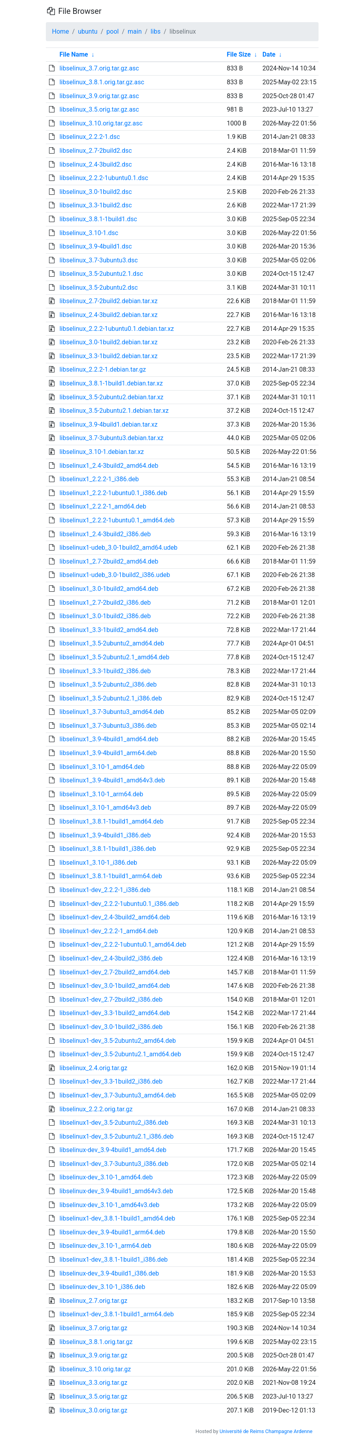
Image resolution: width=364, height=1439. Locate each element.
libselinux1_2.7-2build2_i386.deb (105, 602)
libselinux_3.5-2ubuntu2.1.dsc (101, 273)
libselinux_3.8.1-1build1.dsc (98, 219)
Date (268, 54)
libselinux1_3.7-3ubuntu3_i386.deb (108, 725)
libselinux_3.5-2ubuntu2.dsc (98, 287)
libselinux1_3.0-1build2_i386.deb (105, 616)
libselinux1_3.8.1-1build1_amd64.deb (111, 821)
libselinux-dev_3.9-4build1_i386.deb (109, 1273)
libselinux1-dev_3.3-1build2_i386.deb (110, 1081)
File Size (239, 54)
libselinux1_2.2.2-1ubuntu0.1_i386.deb (113, 493)
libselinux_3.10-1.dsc (88, 233)
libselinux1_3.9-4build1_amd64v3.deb (112, 780)
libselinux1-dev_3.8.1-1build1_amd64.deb (117, 1218)
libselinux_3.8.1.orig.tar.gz (95, 1342)
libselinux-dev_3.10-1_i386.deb (102, 1287)
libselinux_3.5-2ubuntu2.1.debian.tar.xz (113, 410)
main (134, 31)
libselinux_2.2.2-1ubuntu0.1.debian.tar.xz (116, 328)
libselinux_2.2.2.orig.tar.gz (95, 1109)
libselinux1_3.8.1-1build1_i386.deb (107, 848)
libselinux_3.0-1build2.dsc (95, 192)
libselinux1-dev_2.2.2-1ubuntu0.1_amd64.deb (122, 944)
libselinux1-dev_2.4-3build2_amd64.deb (114, 917)
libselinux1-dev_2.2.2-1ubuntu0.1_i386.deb (119, 903)
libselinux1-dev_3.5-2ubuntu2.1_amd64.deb (120, 1054)
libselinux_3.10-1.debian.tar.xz (101, 452)
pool (112, 31)
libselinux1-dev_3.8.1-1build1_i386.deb (113, 1259)
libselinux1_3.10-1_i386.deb (98, 862)
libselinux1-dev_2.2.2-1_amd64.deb (108, 931)
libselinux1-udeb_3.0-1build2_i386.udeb (114, 575)
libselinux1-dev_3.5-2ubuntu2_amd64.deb (117, 1040)
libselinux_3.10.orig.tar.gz (95, 1369)
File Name (73, 54)
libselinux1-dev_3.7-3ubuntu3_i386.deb (113, 1164)
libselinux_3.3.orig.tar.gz (93, 1382)
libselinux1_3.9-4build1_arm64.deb (108, 753)
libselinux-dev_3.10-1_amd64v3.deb (109, 1205)
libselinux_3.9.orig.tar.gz (93, 1355)
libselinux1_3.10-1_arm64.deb (101, 794)
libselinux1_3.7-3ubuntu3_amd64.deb (111, 712)
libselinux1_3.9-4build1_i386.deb (105, 835)
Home (60, 31)
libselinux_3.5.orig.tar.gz (93, 1396)
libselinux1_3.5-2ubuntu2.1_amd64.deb (114, 657)
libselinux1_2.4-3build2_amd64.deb (108, 465)
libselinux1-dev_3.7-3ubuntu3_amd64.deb (117, 1095)
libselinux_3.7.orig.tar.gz (93, 1328)
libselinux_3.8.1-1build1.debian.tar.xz (110, 383)
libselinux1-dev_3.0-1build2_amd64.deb (114, 985)
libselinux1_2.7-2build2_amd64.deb (108, 561)
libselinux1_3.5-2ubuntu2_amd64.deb (111, 643)
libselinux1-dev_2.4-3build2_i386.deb (110, 958)
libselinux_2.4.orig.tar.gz (93, 1068)
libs (155, 31)
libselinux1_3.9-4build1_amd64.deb (108, 739)
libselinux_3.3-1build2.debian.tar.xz (108, 356)
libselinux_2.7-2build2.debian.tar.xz (108, 301)
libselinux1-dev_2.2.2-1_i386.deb (104, 890)
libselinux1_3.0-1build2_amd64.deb (108, 588)
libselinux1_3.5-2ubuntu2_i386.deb (108, 684)
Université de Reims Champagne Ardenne (266, 1431)
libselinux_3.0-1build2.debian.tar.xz (108, 342)
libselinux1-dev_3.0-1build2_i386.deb (110, 1027)
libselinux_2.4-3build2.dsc (95, 164)
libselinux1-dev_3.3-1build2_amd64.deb (114, 1013)
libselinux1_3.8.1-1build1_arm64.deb (110, 876)
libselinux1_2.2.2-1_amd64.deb (102, 506)
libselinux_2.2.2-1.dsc (89, 136)
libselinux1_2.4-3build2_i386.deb (105, 534)
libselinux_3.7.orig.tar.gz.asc (99, 68)
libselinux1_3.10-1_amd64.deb (101, 767)
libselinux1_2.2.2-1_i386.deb (99, 479)
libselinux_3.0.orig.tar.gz (93, 1410)
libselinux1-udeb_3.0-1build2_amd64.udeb (118, 547)
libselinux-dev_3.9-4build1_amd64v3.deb (116, 1191)
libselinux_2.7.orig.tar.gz (93, 1300)
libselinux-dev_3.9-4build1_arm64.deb (112, 1232)
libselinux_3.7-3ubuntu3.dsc (98, 260)
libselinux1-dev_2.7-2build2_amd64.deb (114, 972)
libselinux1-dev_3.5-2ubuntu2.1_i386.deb (116, 1136)
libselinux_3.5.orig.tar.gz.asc (99, 109)
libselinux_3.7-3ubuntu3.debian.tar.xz (111, 438)
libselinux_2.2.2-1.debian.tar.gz (102, 369)
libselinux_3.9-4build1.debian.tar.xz (108, 424)
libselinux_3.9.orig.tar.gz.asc (99, 96)
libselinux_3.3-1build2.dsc (95, 205)
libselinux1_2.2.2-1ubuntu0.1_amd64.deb (116, 520)
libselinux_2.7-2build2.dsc (95, 150)
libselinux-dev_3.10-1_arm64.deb (105, 1245)
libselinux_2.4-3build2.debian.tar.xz (108, 315)
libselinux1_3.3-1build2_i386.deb (105, 671)
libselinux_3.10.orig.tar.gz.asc (100, 123)
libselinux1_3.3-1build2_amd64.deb (108, 630)
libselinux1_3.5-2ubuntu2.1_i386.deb (110, 698)
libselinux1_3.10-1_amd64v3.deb (105, 807)
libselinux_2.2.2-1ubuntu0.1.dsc (103, 178)
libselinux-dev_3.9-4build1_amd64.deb (112, 1150)
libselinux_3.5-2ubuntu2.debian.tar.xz (111, 397)
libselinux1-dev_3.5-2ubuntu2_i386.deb (113, 1122)
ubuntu (88, 31)
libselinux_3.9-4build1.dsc (95, 246)
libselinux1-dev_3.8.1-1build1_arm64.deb (116, 1314)
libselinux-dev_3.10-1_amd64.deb (106, 1177)
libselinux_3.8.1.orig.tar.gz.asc (101, 82)
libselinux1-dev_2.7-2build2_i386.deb (110, 999)
